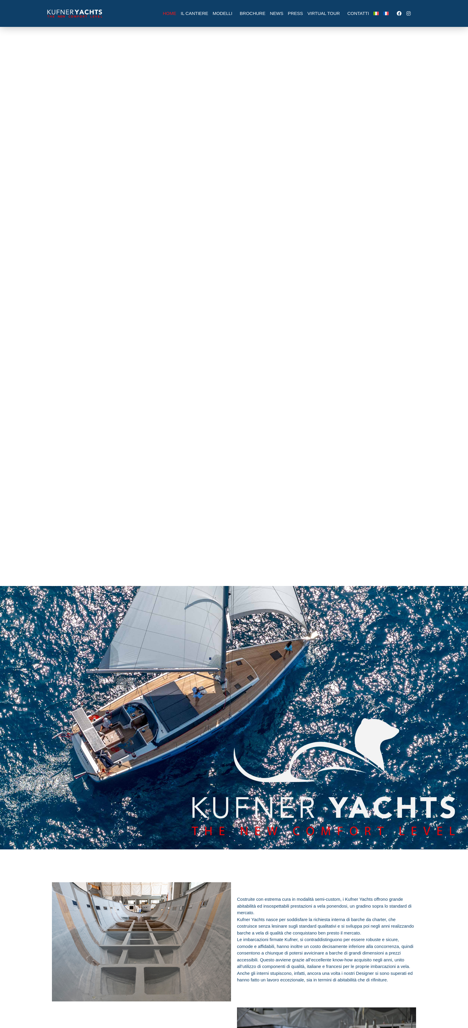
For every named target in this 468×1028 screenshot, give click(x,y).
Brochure (252, 13)
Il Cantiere (194, 13)
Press (295, 13)
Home (169, 13)
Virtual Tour (325, 13)
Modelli (224, 13)
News (276, 13)
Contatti (358, 13)
